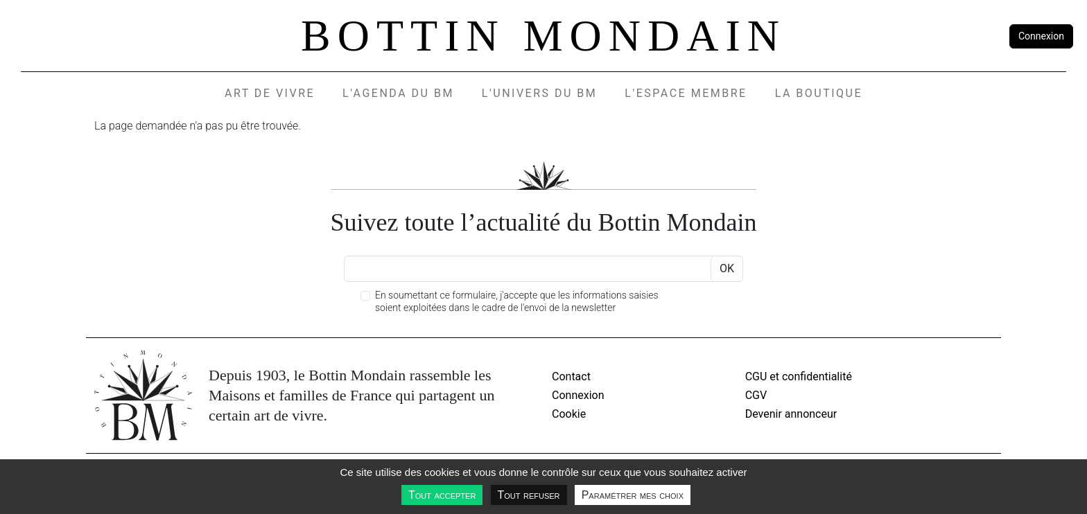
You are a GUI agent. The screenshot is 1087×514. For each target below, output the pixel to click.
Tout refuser (529, 495)
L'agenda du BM (398, 93)
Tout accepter (442, 495)
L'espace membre (686, 93)
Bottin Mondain (543, 35)
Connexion (1041, 36)
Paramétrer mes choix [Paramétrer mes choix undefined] (633, 495)
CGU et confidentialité (798, 376)
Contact (571, 376)
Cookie (569, 413)
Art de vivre (270, 93)
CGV (756, 395)
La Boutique (818, 93)
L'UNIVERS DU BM (539, 93)
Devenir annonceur (791, 413)
